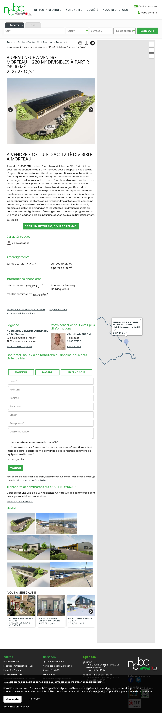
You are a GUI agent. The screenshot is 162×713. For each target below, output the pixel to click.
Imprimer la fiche (58, 309)
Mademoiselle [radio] (76, 372)
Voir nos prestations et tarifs (21, 313)
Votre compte (149, 12)
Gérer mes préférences (16, 706)
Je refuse (34, 698)
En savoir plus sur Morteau (20, 501)
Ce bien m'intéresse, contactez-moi (50, 226)
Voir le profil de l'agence (19, 346)
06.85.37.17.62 (75, 341)
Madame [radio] (47, 372)
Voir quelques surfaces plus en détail (26, 309)
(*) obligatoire (16, 459)
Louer (33, 25)
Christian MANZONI (79, 334)
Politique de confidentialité (32, 480)
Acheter (14, 25)
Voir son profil (74, 346)
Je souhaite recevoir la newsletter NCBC (35, 442)
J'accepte (12, 699)
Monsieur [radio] (21, 372)
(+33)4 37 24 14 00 (95, 662)
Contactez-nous (147, 6)
